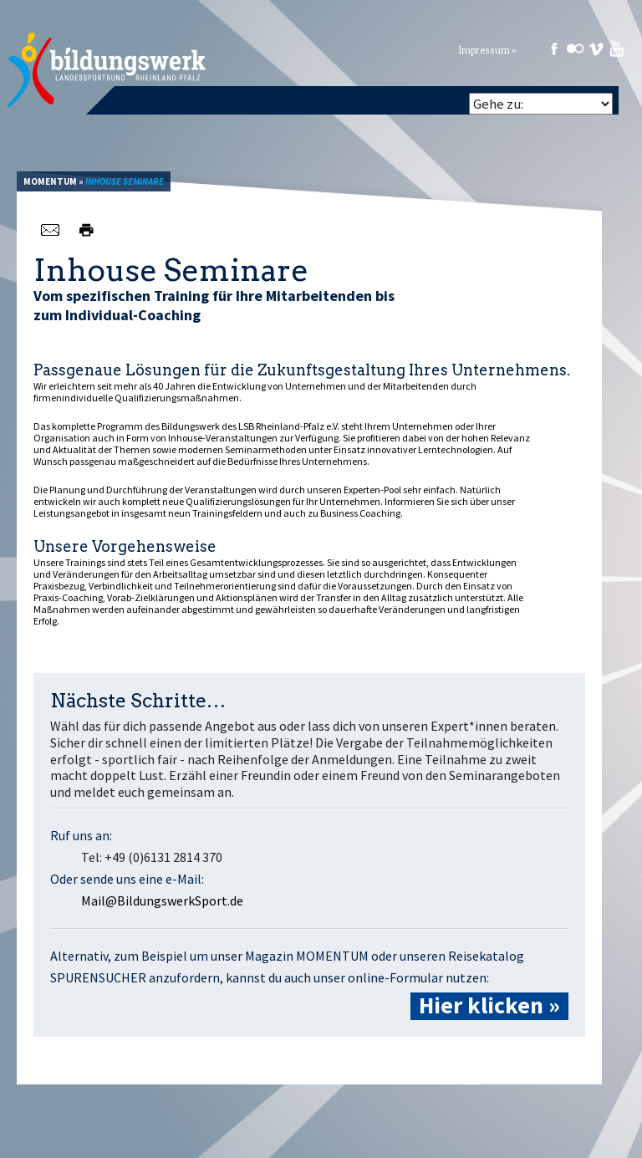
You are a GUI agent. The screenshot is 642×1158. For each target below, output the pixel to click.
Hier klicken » (489, 1006)
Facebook (554, 48)
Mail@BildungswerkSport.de (162, 900)
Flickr (575, 48)
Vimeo (596, 48)
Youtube (617, 48)
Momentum (50, 181)
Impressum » (487, 50)
